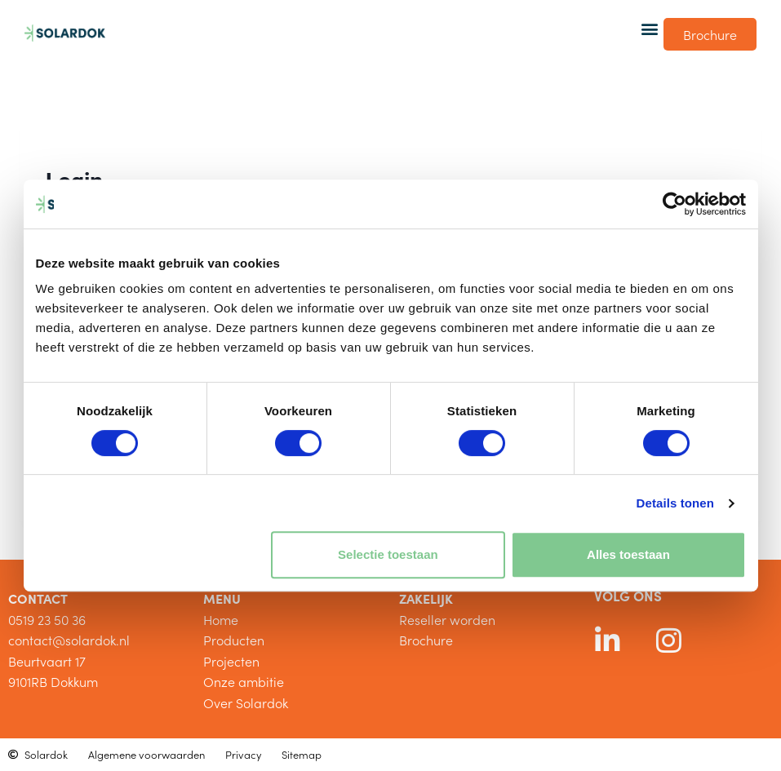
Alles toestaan (628, 554)
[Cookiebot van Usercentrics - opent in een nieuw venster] (674, 204)
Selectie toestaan (388, 554)
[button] (650, 28)
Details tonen (675, 503)
